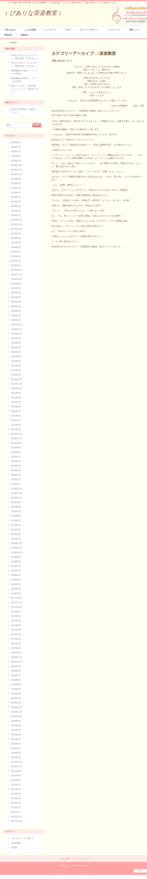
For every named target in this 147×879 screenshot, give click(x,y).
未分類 (14, 847)
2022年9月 (16, 338)
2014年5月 (16, 794)
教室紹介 (24, 35)
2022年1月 (16, 375)
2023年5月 (16, 302)
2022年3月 (16, 365)
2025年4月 (16, 201)
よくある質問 (30, 30)
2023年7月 (16, 293)
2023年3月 (16, 311)
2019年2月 (16, 534)
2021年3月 (16, 420)
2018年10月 (16, 552)
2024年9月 (16, 233)
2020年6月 (16, 461)
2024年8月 (16, 238)
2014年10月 (16, 771)
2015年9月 (16, 721)
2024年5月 (16, 247)
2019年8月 (16, 507)
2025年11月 (16, 170)
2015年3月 (16, 748)
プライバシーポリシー (88, 30)
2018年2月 (16, 589)
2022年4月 (16, 361)
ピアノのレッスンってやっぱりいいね (68, 115)
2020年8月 (16, 452)
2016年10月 (16, 661)
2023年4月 (16, 306)
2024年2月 (16, 261)
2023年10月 (16, 279)
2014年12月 (16, 762)
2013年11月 (16, 816)
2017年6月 (16, 625)
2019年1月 (16, 539)
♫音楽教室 (83, 111)
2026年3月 (16, 151)
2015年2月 (16, 753)
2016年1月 (16, 702)
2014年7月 (16, 784)
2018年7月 (16, 566)
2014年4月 (16, 798)
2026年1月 (16, 160)
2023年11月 (16, 274)
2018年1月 (16, 593)
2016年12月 (16, 652)
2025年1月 (16, 215)
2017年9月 (16, 611)
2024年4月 (16, 252)
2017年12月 (16, 598)
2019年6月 (16, 516)
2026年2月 (16, 156)
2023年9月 (16, 283)
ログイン (141, 871)
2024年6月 (16, 242)
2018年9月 (16, 557)
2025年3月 (16, 206)
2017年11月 (16, 602)
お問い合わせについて (61, 61)
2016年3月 (16, 693)
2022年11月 (16, 329)
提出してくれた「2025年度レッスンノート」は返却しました (24, 89)
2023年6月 (16, 297)
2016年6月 (16, 680)
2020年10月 (16, 443)
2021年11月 (16, 384)
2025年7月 (16, 188)
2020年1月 (16, 484)
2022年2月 (16, 370)
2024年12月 (16, 220)
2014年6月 (16, 789)
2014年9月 (16, 775)
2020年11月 (16, 438)
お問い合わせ (10, 30)
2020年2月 (16, 479)
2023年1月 (16, 320)
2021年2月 (16, 425)
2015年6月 (16, 734)
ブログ (68, 30)
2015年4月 (16, 743)
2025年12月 (16, 165)
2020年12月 (16, 434)
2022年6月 (16, 352)
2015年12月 (16, 707)
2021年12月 (16, 379)
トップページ (50, 30)
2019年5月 (16, 520)
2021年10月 (16, 388)
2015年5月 (16, 739)
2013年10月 (16, 821)
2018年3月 (16, 584)
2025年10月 (16, 174)
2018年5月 (16, 575)
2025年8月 (16, 183)
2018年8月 (16, 561)
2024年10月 (16, 229)
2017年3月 (16, 639)
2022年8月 (16, 343)
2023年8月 (16, 288)
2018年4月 (16, 580)
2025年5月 (16, 197)
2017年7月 (16, 621)
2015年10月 (16, 716)
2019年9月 (16, 502)
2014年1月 (16, 812)
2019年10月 (16, 498)
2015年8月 (16, 725)
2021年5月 (16, 411)
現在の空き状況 (18, 109)
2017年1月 (16, 648)
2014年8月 (16, 780)
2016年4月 (16, 689)
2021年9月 (16, 393)
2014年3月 (16, 803)
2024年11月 (16, 224)
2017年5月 (16, 630)
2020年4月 (16, 470)
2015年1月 (16, 757)
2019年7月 (16, 511)
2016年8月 (16, 671)
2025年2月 (16, 211)
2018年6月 (16, 570)
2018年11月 (16, 548)
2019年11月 (16, 493)
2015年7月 (16, 730)
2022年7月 (16, 347)
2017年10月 (16, 607)
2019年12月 (16, 488)
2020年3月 (16, 475)
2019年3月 (16, 529)
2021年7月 (16, 402)
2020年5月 (16, 466)
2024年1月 (16, 265)
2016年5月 (16, 684)
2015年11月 (16, 712)
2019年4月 (16, 525)
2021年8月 (16, 397)
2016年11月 (16, 657)
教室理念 (8, 35)
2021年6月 (16, 406)
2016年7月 (16, 675)
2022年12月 (16, 324)
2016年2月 (16, 698)
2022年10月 (16, 334)
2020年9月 (16, 447)
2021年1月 (16, 429)
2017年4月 (16, 634)
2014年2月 (16, 807)
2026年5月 (16, 142)
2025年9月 (16, 179)
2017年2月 (16, 643)
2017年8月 (16, 616)
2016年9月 (16, 666)
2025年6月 (16, 192)
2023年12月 (16, 270)
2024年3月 (16, 256)
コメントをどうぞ (111, 111)
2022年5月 (16, 356)
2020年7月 (16, 457)
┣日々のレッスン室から (22, 838)
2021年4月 (16, 416)
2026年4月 (16, 147)
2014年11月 (16, 766)
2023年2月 (16, 315)
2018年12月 (16, 543)
